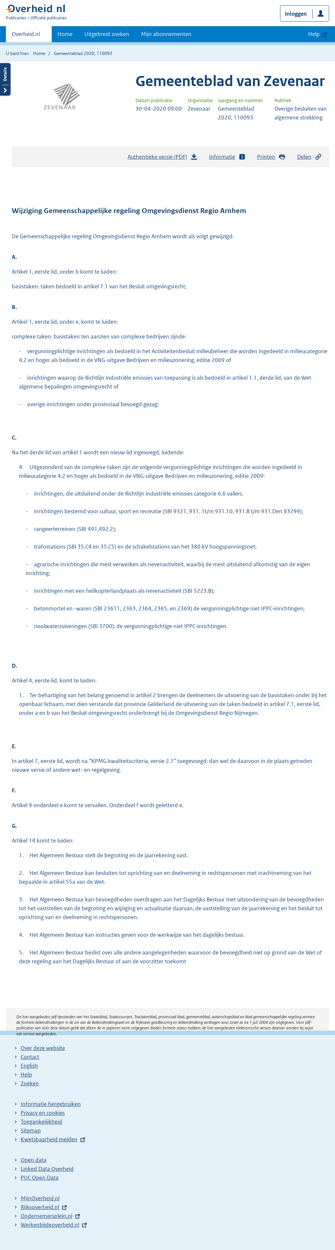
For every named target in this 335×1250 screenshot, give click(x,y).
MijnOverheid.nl (40, 1198)
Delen (309, 157)
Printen (271, 157)
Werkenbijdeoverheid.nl (50, 1224)
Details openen (5, 79)
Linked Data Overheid (47, 1168)
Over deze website (43, 1048)
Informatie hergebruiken (51, 1104)
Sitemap (31, 1130)
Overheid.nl (26, 36)
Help (26, 1074)
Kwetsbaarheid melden (49, 1139)
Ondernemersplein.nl (46, 1216)
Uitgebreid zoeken (106, 34)
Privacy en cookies (43, 1112)
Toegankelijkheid (41, 1121)
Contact (30, 1056)
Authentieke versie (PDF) (163, 158)
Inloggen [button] (296, 13)
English (29, 1065)
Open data (33, 1160)
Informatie (227, 157)
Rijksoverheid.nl (40, 1207)
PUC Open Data (40, 1177)
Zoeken (30, 1083)
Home (65, 34)
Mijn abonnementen (166, 34)
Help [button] (314, 34)
